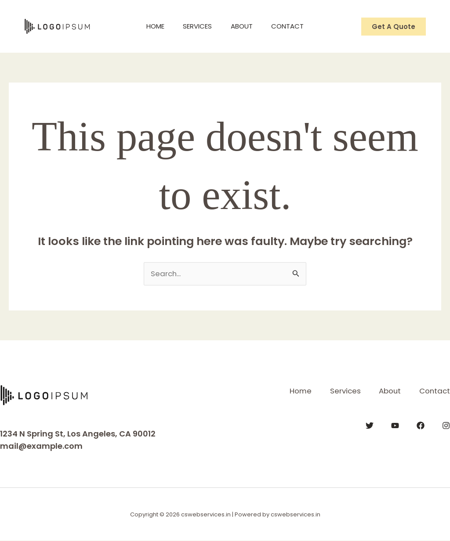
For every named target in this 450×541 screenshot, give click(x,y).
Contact (292, 26)
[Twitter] (370, 425)
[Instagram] (446, 425)
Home (151, 26)
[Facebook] (421, 425)
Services (195, 26)
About (243, 26)
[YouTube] (395, 425)
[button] (393, 27)
